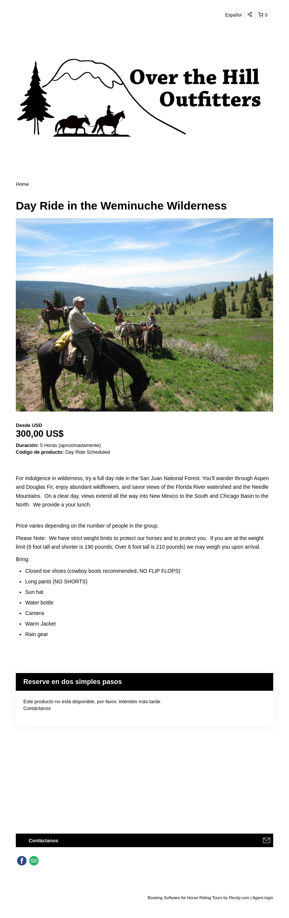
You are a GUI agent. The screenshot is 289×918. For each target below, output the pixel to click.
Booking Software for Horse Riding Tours (186, 897)
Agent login (262, 897)
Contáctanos (37, 708)
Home (22, 184)
